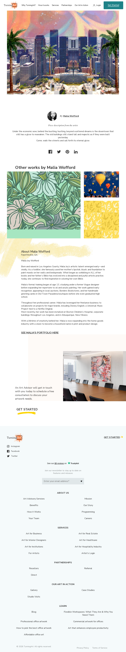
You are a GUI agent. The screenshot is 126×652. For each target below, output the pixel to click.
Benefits (34, 505)
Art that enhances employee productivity (88, 628)
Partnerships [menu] (67, 5)
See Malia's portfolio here (40, 332)
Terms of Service (99, 648)
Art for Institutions (34, 546)
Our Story (88, 505)
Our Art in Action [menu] (81, 5)
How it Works (34, 511)
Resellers (34, 568)
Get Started (113, 5)
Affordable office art (34, 634)
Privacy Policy (83, 648)
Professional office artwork (34, 621)
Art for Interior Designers (34, 540)
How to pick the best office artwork (33, 628)
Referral (88, 568)
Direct (34, 574)
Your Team (34, 518)
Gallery (33, 590)
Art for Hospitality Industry (88, 546)
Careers (88, 518)
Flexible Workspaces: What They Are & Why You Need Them (88, 613)
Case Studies (88, 590)
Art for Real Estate (88, 533)
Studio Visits (34, 596)
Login (98, 5)
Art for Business (34, 533)
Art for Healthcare (88, 540)
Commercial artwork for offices (88, 621)
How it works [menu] (43, 5)
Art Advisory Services (34, 498)
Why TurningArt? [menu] (29, 5)
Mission (88, 498)
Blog (33, 611)
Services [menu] (55, 5)
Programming (88, 511)
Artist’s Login (88, 553)
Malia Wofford (71, 116)
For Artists (34, 553)
